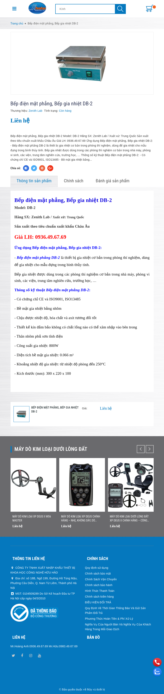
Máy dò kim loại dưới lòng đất (51, 449)
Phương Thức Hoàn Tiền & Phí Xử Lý (109, 618)
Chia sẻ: (16, 168)
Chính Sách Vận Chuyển (101, 579)
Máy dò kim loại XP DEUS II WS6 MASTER (32, 518)
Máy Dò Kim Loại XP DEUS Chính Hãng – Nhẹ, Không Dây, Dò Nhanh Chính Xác (80, 518)
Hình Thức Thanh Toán (100, 590)
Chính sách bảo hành (99, 585)
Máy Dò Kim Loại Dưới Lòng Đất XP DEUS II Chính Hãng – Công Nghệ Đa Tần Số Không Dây (129, 518)
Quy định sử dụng (96, 567)
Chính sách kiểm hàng (99, 596)
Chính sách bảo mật (98, 573)
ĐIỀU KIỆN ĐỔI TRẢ (98, 602)
